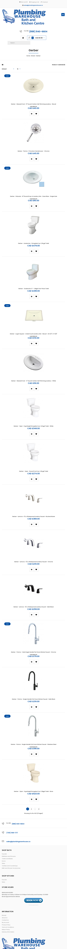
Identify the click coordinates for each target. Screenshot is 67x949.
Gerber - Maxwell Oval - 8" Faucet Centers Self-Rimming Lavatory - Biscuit (33, 104)
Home (28, 56)
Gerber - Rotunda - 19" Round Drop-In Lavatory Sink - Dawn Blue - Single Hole (33, 196)
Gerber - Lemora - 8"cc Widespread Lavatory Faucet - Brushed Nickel (33, 516)
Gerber (38, 56)
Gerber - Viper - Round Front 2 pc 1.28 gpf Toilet (33, 471)
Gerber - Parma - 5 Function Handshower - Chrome (33, 151)
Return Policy (6, 929)
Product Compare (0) (58, 64)
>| (38, 809)
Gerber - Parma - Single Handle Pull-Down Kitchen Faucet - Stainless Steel (33, 744)
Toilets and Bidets (7, 859)
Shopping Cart (34, 2)
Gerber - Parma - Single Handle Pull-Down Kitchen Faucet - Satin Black (33, 699)
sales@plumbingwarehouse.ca (33, 5)
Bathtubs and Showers (9, 856)
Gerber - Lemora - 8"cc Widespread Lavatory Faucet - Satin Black (33, 607)
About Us (4, 918)
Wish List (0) (23, 2)
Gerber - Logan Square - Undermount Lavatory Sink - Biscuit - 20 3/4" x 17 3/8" (33, 334)
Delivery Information (8, 932)
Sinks (3, 863)
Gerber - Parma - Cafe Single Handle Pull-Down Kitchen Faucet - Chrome (33, 652)
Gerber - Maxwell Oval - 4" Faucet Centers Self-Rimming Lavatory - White (33, 381)
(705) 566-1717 (12, 833)
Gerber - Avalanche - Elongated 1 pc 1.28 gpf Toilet (33, 243)
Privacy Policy (6, 925)
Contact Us (5, 920)
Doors (4, 861)
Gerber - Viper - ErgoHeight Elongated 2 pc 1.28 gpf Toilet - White (33, 426)
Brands (4, 915)
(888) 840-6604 (38, 31)
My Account (5, 922)
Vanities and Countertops (10, 866)
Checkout (44, 2)
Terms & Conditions (8, 927)
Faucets (4, 854)
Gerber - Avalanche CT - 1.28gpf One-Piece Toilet (33, 288)
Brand (33, 56)
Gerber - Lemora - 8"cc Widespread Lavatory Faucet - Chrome (33, 562)
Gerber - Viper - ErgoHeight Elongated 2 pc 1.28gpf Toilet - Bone (33, 791)
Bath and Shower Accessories (11, 868)
